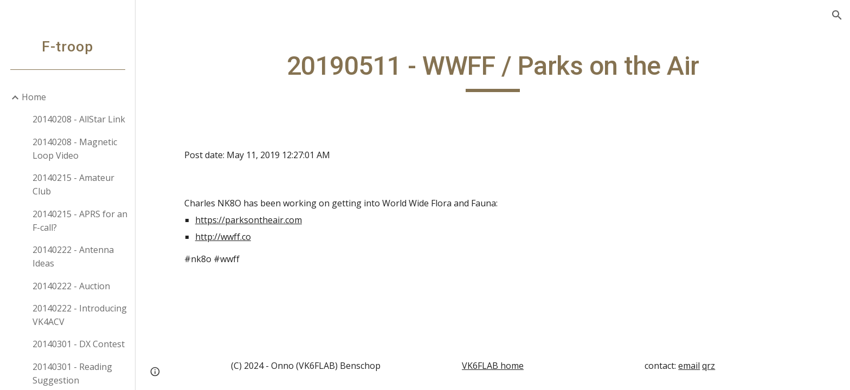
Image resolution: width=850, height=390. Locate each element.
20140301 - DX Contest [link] (79, 344)
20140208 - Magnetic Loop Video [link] (75, 148)
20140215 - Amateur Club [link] (73, 184)
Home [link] (34, 97)
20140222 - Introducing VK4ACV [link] (80, 315)
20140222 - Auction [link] (71, 286)
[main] (493, 71)
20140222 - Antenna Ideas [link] (73, 256)
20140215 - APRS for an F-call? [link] (80, 220)
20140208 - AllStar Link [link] (79, 119)
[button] (837, 15)
